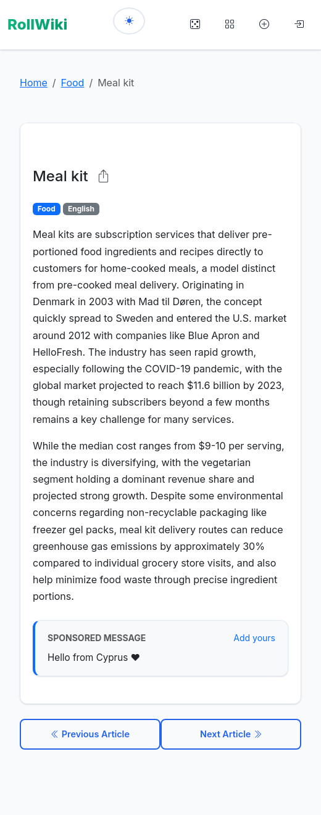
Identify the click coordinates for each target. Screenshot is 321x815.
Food (73, 82)
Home (34, 82)
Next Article (231, 734)
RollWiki (37, 24)
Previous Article (90, 734)
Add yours (254, 638)
